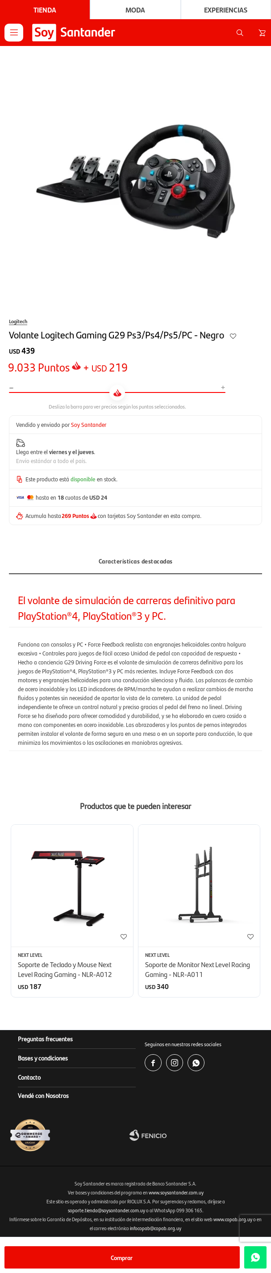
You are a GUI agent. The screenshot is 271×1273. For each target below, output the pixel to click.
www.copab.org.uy (232, 1219)
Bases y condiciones (43, 1057)
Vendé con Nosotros (43, 1095)
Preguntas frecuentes (45, 1038)
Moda (135, 9)
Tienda (44, 9)
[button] (240, 32)
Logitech (18, 321)
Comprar (122, 1257)
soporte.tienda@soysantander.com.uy (106, 1210)
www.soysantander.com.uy (176, 1192)
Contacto (29, 1077)
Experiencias (225, 9)
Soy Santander (88, 424)
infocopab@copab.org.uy (155, 1228)
